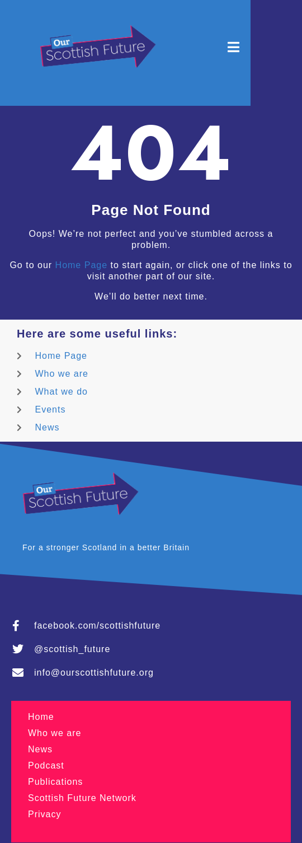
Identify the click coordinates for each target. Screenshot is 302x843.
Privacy (44, 814)
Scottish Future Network (82, 798)
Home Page (81, 265)
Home (41, 717)
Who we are (54, 733)
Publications (55, 781)
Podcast (46, 765)
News (40, 749)
